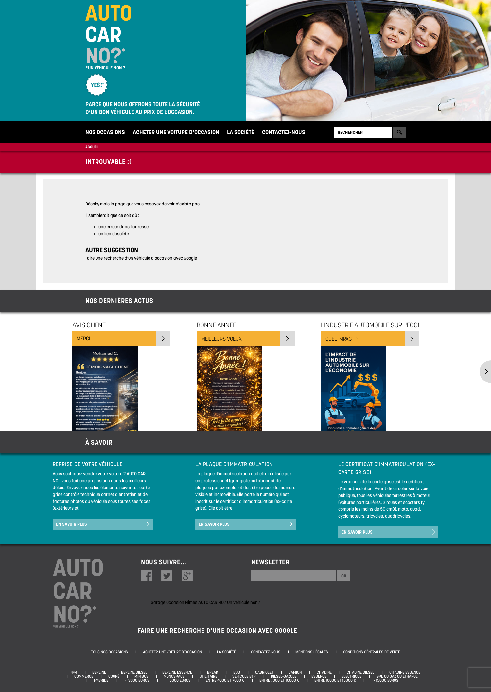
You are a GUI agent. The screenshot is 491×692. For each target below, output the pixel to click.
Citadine (324, 672)
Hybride (101, 680)
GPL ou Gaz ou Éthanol (397, 676)
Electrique (351, 676)
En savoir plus (71, 524)
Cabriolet (264, 672)
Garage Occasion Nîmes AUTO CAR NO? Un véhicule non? (205, 602)
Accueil (92, 146)
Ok (343, 575)
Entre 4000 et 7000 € (225, 680)
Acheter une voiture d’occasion (176, 132)
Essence (318, 676)
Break (212, 672)
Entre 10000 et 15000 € (335, 680)
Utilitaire (208, 676)
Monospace (174, 676)
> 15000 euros (384, 680)
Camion (295, 672)
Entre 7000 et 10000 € (279, 680)
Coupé (113, 676)
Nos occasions (105, 132)
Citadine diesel (360, 672)
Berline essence (177, 672)
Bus (236, 672)
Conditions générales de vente (371, 652)
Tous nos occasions (109, 652)
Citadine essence (404, 672)
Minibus (141, 676)
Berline (99, 672)
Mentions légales (311, 652)
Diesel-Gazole (283, 676)
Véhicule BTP (244, 676)
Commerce (83, 676)
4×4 (74, 672)
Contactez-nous (283, 132)
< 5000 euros (178, 680)
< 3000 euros (136, 680)
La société (240, 132)
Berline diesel (134, 672)
